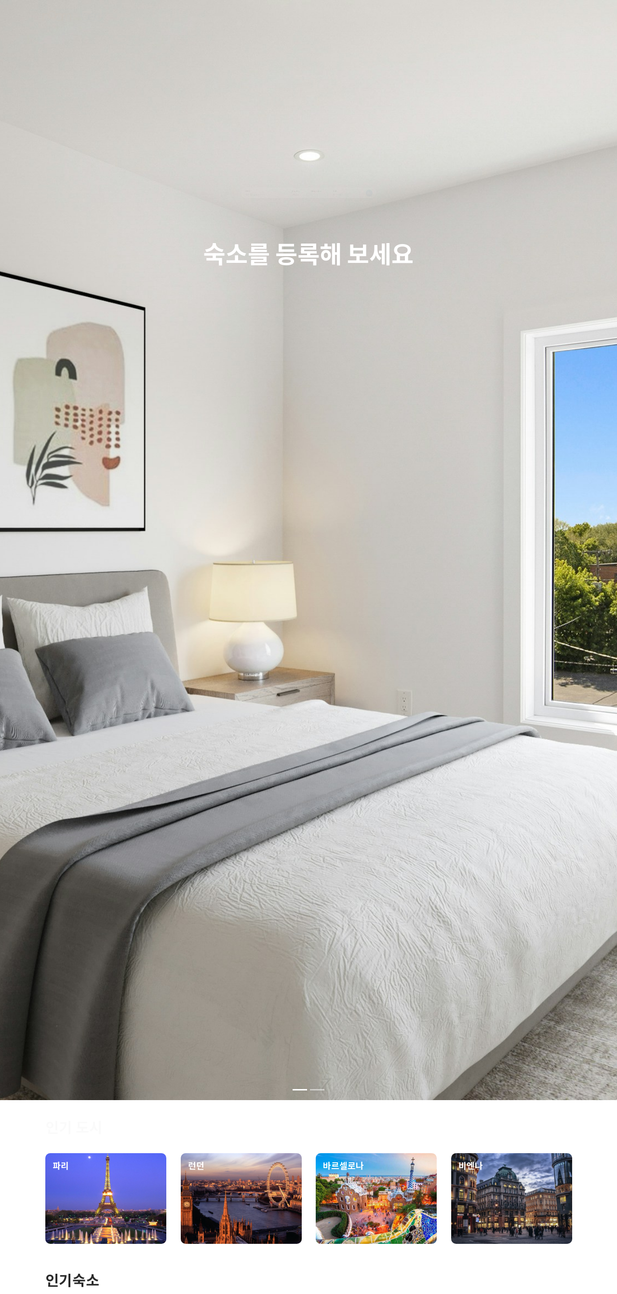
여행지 (113, 187)
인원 (392, 187)
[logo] (72, 20)
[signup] (519, 22)
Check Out (332, 187)
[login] (557, 22)
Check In (266, 187)
